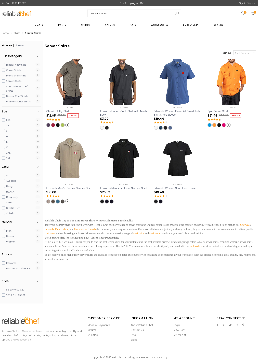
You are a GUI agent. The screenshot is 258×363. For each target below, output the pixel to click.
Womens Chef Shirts (18, 101)
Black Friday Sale (16, 64)
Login (177, 325)
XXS (8, 120)
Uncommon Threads (18, 268)
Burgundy (12, 197)
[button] (253, 13)
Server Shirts (14, 81)
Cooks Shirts (13, 70)
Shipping (93, 335)
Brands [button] (7, 254)
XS (7, 125)
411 (8, 175)
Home (5, 33)
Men (9, 230)
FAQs (134, 335)
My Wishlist (180, 335)
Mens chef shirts (16, 75)
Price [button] (5, 281)
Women (10, 241)
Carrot (9, 202)
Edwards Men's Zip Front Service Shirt (123, 188)
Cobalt (10, 213)
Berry (9, 186)
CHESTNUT (13, 207)
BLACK (10, 191)
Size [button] (4, 111)
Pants (62, 24)
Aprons (110, 24)
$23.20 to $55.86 (16, 295)
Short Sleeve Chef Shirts (16, 88)
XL (7, 147)
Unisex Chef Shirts (17, 96)
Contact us (137, 330)
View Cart (179, 330)
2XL (8, 152)
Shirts (85, 24)
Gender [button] (7, 222)
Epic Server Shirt (217, 111)
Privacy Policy (159, 357)
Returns (92, 330)
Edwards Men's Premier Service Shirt (68, 188)
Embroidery (191, 24)
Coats (39, 24)
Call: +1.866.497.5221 (14, 3)
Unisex (10, 236)
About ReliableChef (142, 325)
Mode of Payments (99, 325)
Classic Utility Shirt (57, 111)
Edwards (11, 263)
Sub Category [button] (12, 56)
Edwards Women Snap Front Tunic (175, 188)
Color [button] (6, 167)
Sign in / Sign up (247, 3)
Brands (218, 24)
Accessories (159, 24)
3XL (8, 158)
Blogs (134, 339)
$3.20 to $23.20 (15, 289)
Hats (133, 24)
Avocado (11, 180)
